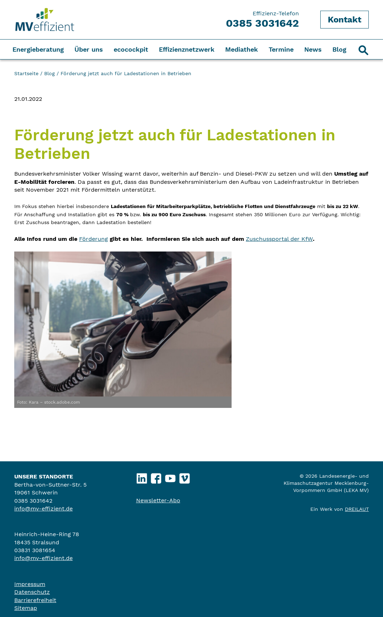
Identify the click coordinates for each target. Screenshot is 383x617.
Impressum (29, 584)
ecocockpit (131, 49)
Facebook (156, 477)
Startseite (26, 73)
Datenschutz (32, 592)
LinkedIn (141, 477)
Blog (339, 49)
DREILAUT (357, 509)
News (313, 49)
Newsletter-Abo (158, 500)
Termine (281, 49)
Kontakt (344, 20)
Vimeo (184, 477)
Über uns (88, 49)
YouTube (170, 477)
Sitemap (25, 608)
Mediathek (241, 49)
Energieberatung (38, 49)
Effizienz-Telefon (262, 19)
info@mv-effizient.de (43, 508)
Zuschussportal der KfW (279, 238)
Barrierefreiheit (35, 600)
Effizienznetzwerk (186, 49)
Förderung (93, 238)
